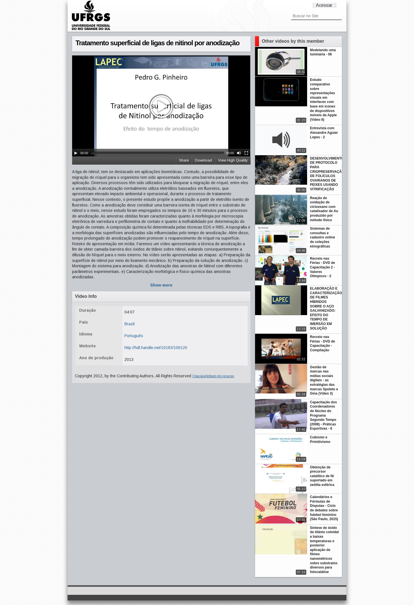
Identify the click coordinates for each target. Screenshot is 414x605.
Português (133, 335)
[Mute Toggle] (239, 153)
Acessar (324, 5)
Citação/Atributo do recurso (213, 376)
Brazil (129, 324)
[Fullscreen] (246, 153)
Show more (161, 285)
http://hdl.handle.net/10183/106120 (155, 347)
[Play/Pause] (76, 153)
